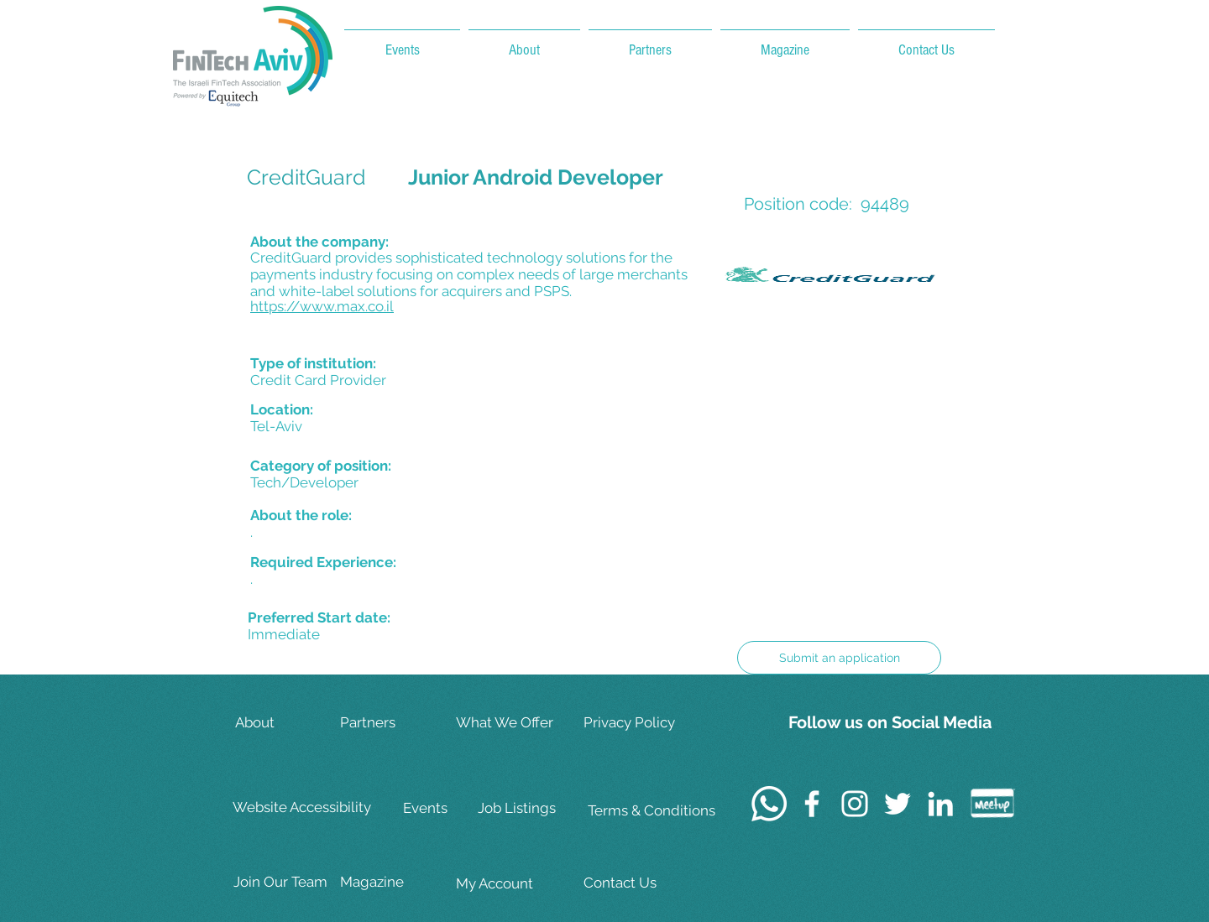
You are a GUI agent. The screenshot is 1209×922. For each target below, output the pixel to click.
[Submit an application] (839, 658)
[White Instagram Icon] (854, 803)
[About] (288, 722)
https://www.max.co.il (322, 306)
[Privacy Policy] (638, 722)
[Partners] (393, 722)
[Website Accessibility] (305, 808)
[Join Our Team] (286, 882)
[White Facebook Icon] (812, 803)
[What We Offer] (509, 722)
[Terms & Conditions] (651, 811)
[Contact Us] (638, 883)
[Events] (456, 808)
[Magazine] (393, 882)
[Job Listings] (531, 808)
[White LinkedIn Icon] (940, 803)
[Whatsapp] (769, 803)
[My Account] (509, 884)
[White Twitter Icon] (897, 803)
